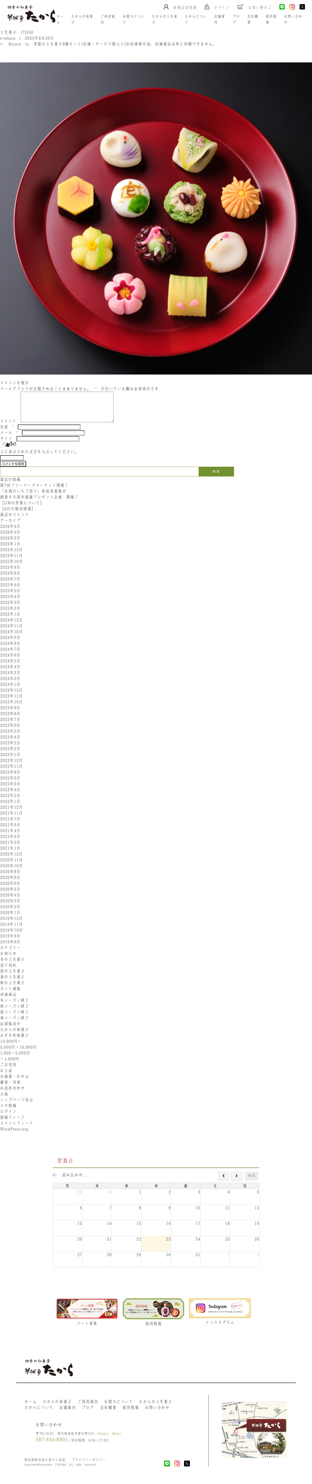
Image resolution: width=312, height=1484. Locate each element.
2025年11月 (11, 561)
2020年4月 (10, 901)
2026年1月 (10, 550)
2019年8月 (10, 948)
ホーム (30, 1407)
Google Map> (109, 1439)
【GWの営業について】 (22, 509)
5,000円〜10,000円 (18, 1053)
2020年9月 (10, 877)
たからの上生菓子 (155, 1407)
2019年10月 (11, 936)
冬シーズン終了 (14, 1006)
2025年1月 (10, 620)
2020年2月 (10, 912)
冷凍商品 (8, 1000)
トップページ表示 (16, 1106)
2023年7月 (10, 725)
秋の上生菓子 (12, 988)
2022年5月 (10, 789)
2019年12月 (11, 924)
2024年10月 (11, 637)
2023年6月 (10, 731)
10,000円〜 (11, 1047)
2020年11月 (11, 866)
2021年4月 (10, 836)
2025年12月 (11, 555)
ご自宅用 (8, 1070)
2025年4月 (10, 602)
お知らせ (8, 959)
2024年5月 (10, 667)
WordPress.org (14, 1135)
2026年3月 (10, 538)
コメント (8, 427)
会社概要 (108, 1413)
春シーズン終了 (14, 1024)
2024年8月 (10, 649)
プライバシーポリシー (89, 1465)
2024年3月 (10, 678)
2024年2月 (10, 684)
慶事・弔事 (10, 1088)
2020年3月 (10, 907)
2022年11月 (11, 772)
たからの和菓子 (14, 1035)
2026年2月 (10, 544)
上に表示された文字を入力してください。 (39, 457)
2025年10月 (11, 567)
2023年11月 (11, 702)
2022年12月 (11, 766)
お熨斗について (118, 1407)
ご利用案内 (88, 1407)
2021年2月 (10, 848)
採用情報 (130, 1413)
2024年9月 (10, 643)
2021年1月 (10, 854)
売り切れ (8, 971)
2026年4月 (10, 532)
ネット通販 (10, 994)
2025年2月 (10, 614)
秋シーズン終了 (14, 1012)
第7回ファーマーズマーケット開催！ (34, 491)
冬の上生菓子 (12, 965)
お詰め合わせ (12, 1094)
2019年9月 (10, 942)
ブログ (88, 1413)
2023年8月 (10, 719)
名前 (7, 433)
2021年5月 (10, 830)
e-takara (7, 38)
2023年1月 (10, 760)
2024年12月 (11, 626)
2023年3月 (10, 749)
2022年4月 (10, 795)
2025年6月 (10, 591)
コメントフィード (16, 1129)
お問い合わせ (157, 1413)
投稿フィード (12, 1123)
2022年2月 (10, 801)
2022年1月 (10, 807)
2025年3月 (10, 608)
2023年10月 (11, 708)
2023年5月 (10, 737)
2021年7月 (10, 825)
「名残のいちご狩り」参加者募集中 (33, 497)
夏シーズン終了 (14, 1018)
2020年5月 (10, 895)
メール (9, 438)
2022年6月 (10, 784)
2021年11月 (11, 819)
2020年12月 (11, 860)
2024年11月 (11, 631)
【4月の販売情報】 (18, 514)
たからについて (38, 1413)
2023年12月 (11, 696)
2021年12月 (11, 813)
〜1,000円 (9, 1065)
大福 (4, 1100)
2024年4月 (10, 672)
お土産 (6, 1076)
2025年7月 (10, 585)
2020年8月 (10, 883)
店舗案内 (67, 1413)
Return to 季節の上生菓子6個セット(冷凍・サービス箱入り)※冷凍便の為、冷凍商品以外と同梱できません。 (108, 44)
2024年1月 (10, 690)
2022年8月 (10, 778)
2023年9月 (10, 713)
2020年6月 (10, 889)
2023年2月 (10, 754)
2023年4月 (10, 743)
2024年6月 (10, 661)
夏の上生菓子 (12, 977)
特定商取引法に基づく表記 (44, 1465)
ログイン (8, 1117)
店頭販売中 (10, 1029)
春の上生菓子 (12, 983)
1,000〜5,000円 (15, 1059)
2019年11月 (11, 930)
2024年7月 (10, 655)
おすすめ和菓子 (14, 1041)
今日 (251, 1181)
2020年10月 (11, 871)
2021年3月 (10, 842)
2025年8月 (10, 579)
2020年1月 (10, 918)
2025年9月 (10, 573)
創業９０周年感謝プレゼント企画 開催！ (39, 503)
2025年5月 (10, 596)
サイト (6, 444)
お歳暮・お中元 (14, 1082)
